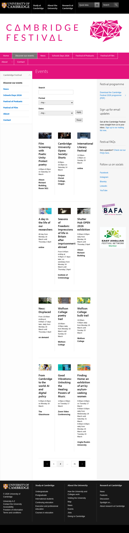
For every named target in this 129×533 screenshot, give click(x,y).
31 (75, 464)
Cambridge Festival (12, 76)
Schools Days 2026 (60, 55)
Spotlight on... (105, 502)
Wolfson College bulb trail (83, 312)
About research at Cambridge (112, 506)
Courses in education (44, 513)
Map (69, 502)
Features (103, 495)
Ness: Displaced (45, 310)
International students (44, 499)
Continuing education (44, 502)
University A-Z (9, 501)
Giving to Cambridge (76, 516)
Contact (21, 61)
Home (6, 55)
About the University (52, 7)
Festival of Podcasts (85, 55)
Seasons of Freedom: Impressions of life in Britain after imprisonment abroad (66, 233)
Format (42, 98)
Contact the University (12, 504)
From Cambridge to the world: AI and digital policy (45, 385)
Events (71, 509)
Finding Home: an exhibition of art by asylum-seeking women (83, 385)
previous (46, 464)
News (43, 55)
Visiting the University (77, 498)
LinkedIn (103, 186)
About (5, 61)
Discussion (104, 499)
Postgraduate (41, 495)
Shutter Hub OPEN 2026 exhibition (83, 224)
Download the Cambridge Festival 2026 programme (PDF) (110, 95)
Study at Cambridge (38, 7)
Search (42, 88)
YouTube (103, 190)
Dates (41, 109)
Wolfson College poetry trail (63, 314)
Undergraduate (41, 491)
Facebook (104, 173)
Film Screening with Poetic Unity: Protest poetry (45, 154)
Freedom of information (13, 510)
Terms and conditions (12, 513)
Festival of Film (107, 55)
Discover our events (24, 55)
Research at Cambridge (67, 7)
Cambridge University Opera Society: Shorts (65, 150)
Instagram (104, 177)
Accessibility (8, 507)
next (81, 464)
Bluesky (103, 181)
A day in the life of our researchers (45, 224)
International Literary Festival (85, 147)
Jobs (70, 513)
